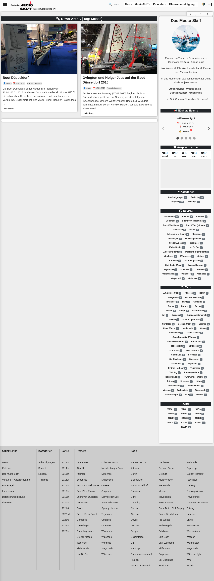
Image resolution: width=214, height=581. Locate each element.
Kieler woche (171, 328)
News (5, 462)
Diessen (170, 311)
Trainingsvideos (193, 372)
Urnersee (202, 269)
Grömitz (204, 324)
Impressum (8, 491)
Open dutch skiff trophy (186, 337)
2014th (186, 409)
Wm (189, 394)
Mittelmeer (170, 256)
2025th (186, 427)
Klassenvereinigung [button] (182, 4)
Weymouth (178, 278)
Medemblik (189, 328)
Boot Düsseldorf (16, 77)
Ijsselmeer (196, 243)
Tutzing (172, 381)
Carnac (173, 306)
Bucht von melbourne (194, 221)
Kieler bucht (177, 247)
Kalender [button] (159, 4)
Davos (194, 230)
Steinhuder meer (174, 265)
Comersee (179, 230)
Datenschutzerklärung (13, 496)
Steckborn (195, 359)
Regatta (178, 202)
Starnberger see (193, 260)
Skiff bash (175, 350)
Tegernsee (170, 269)
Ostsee (202, 256)
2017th (186, 413)
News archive (195, 332)
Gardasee (198, 234)
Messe (204, 328)
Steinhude (177, 364)
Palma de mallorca (177, 341)
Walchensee (170, 274)
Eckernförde (199, 311)
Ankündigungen (177, 197)
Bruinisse (173, 302)
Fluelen (174, 319)
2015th (200, 409)
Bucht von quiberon (197, 225)
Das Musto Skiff (10, 474)
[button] (210, 4)
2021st (199, 418)
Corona (186, 306)
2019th (173, 418)
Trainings (193, 202)
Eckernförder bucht (178, 234)
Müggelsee (187, 256)
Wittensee (194, 278)
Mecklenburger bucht (197, 252)
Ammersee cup (172, 293)
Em (165, 315)
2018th (199, 413)
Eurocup (177, 315)
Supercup (194, 364)
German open (186, 324)
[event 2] (186, 138)
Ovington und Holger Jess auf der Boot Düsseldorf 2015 (114, 80)
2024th (200, 422)
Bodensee (172, 221)
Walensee (187, 274)
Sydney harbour (197, 265)
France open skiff (193, 319)
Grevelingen (174, 238)
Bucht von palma (173, 225)
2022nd (171, 422)
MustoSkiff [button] (141, 4)
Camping (199, 302)
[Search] (118, 4)
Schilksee (195, 346)
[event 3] (190, 138)
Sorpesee (175, 260)
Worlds (201, 394)
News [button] (128, 4)
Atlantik (187, 216)
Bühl (186, 302)
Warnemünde (195, 385)
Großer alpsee (177, 243)
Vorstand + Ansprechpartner (16, 479)
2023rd (186, 422)
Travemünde (172, 377)
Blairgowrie (175, 297)
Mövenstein (176, 332)
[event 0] (177, 138)
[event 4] (194, 138)
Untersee (186, 269)
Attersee (201, 216)
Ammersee (171, 216)
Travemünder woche (195, 377)
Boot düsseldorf (194, 297)
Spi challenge (177, 359)
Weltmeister (184, 390)
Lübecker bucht (172, 252)
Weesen (168, 390)
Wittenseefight (173, 394)
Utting (200, 381)
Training (175, 372)
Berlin (203, 293)
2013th (172, 409)
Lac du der (195, 247)
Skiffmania (178, 355)
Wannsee (203, 274)
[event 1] (182, 138)
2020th (186, 418)
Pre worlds (198, 341)
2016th (172, 413)
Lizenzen (7, 502)
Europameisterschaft (198, 315)
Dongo (184, 311)
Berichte (197, 197)
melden (186, 131)
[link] (39, 68)
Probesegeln (177, 346)
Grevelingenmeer (195, 238)
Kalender (7, 468)
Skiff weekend (194, 350)
